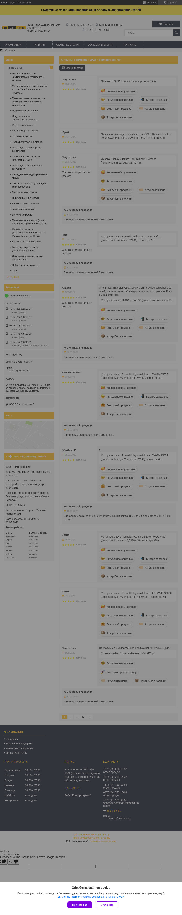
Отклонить (107, 905)
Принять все (79, 905)
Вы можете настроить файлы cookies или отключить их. (90, 896)
